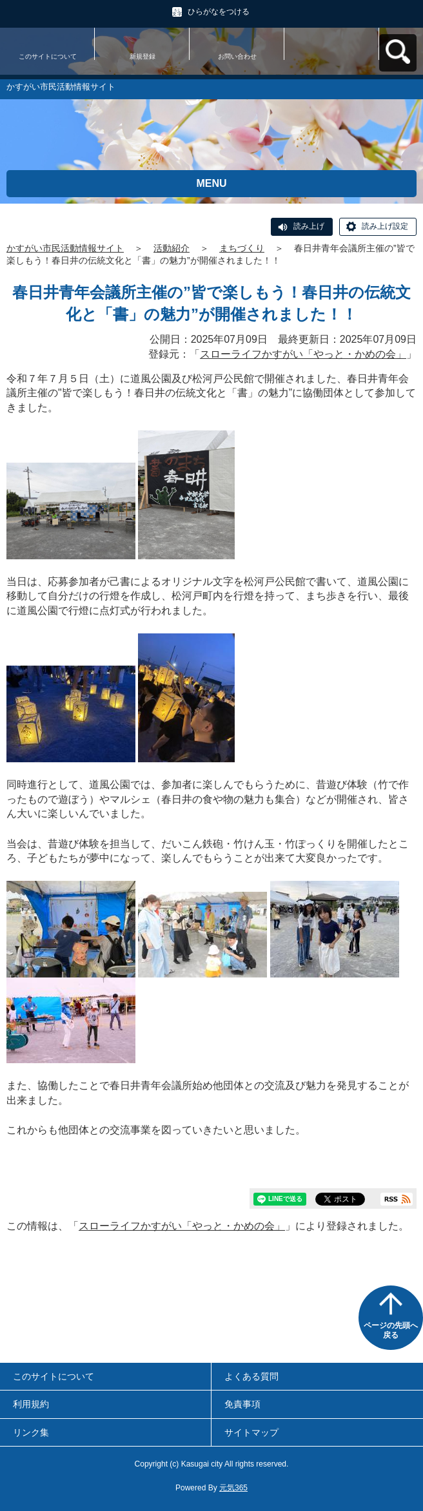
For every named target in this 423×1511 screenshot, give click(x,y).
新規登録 (142, 56)
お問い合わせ (237, 56)
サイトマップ (251, 1432)
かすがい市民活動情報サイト (65, 248)
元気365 (233, 1487)
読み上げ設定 (385, 226)
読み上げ (308, 226)
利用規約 (31, 1404)
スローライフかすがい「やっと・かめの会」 (303, 354)
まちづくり (241, 248)
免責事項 (242, 1404)
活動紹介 (171, 248)
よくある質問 (251, 1376)
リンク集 (31, 1432)
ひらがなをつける (219, 11)
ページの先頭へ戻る (391, 1330)
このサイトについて (48, 56)
